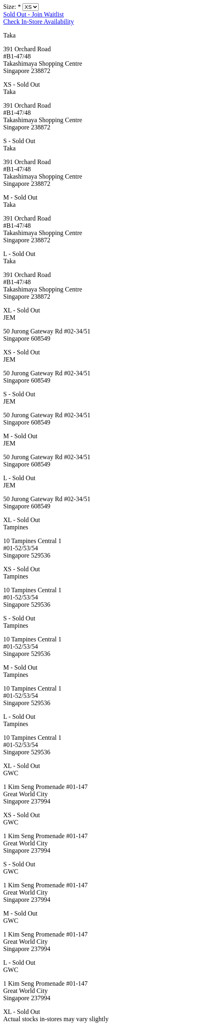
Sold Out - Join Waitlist (33, 14)
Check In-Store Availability (38, 21)
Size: (12, 6)
